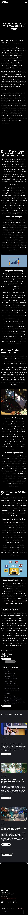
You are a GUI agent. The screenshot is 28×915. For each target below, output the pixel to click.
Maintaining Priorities (10, 683)
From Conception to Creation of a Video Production (13, 670)
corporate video (13, 245)
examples (6, 193)
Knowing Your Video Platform (12, 688)
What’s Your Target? (9, 673)
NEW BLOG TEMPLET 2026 (6, 738)
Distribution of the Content (10, 686)
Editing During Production (10, 678)
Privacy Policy (20, 908)
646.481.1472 (4, 896)
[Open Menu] (26, 2)
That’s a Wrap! (6, 693)
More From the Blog (9, 696)
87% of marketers (10, 76)
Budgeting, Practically (10, 676)
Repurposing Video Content (11, 691)
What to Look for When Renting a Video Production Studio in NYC (14, 702)
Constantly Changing (9, 681)
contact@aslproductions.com (8, 898)
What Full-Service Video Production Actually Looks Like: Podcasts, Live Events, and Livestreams (13, 699)
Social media (8, 522)
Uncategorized (4, 776)
